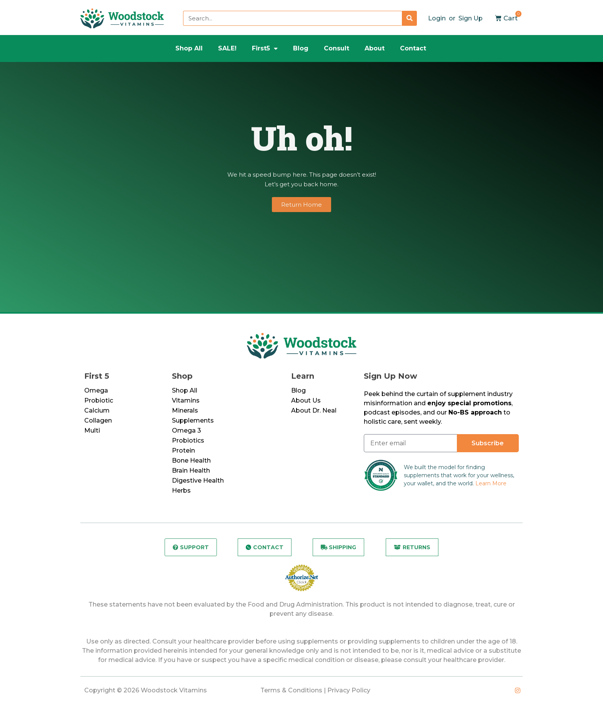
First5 (265, 48)
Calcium (97, 410)
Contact (413, 48)
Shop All (189, 48)
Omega (96, 390)
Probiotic (98, 400)
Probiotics (188, 440)
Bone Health (191, 460)
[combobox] (292, 18)
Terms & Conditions (291, 690)
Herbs (181, 490)
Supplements (193, 420)
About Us (306, 400)
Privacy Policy (348, 690)
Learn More (490, 483)
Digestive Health (198, 480)
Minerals (185, 410)
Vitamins (186, 400)
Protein (183, 450)
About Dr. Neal (313, 410)
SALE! (227, 48)
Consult (336, 48)
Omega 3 (186, 430)
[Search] (409, 18)
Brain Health (191, 470)
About (375, 48)
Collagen (98, 420)
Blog (300, 48)
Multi (92, 430)
